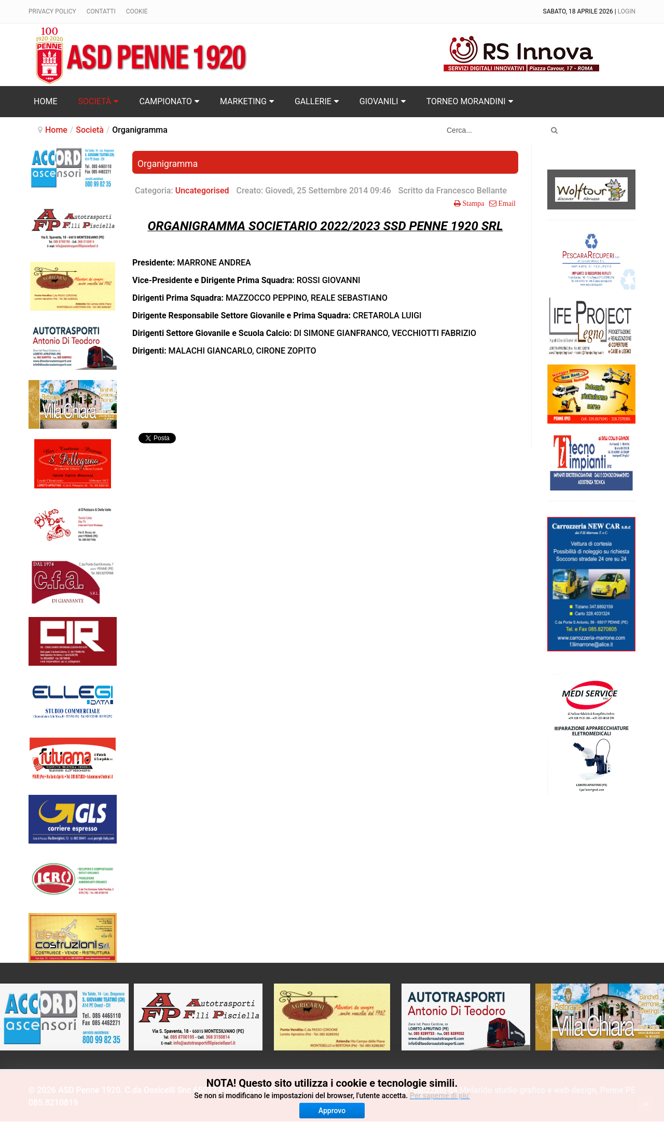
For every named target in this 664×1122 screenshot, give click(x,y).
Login (626, 11)
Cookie (137, 11)
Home (56, 130)
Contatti (101, 11)
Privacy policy (52, 11)
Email (506, 203)
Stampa (473, 203)
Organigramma (167, 164)
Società (90, 130)
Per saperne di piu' (440, 1095)
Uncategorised (202, 190)
